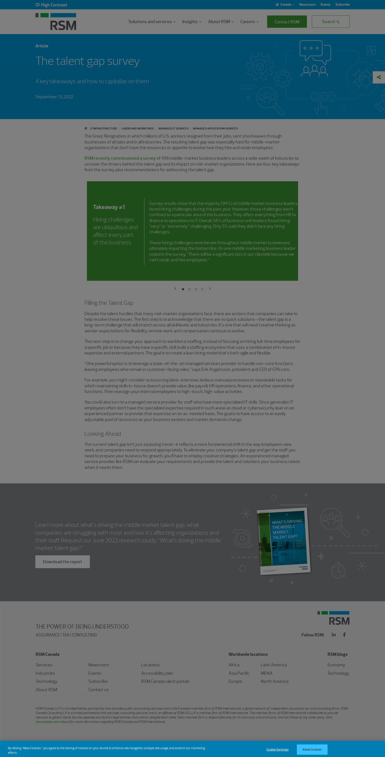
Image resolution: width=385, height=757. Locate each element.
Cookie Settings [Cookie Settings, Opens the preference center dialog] (277, 751)
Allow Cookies (312, 751)
